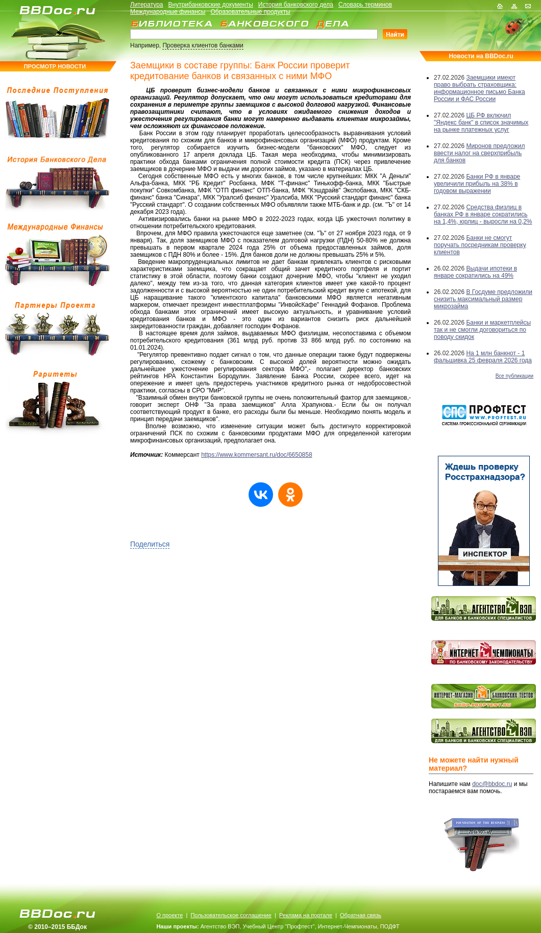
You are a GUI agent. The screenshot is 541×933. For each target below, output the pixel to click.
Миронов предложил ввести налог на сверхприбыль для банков (479, 153)
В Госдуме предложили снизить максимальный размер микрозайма (483, 299)
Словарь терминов (365, 4)
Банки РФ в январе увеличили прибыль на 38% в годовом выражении (477, 183)
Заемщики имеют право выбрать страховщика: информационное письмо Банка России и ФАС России (479, 88)
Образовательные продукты (250, 11)
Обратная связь (360, 915)
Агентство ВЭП (220, 926)
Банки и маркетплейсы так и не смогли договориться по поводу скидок (482, 329)
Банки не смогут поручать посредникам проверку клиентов (480, 245)
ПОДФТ (390, 926)
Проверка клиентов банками (202, 45)
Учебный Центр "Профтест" (279, 926)
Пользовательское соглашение (230, 915)
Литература (146, 4)
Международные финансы (167, 11)
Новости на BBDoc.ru (481, 56)
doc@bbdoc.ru (492, 784)
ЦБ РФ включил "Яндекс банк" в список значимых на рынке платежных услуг (481, 122)
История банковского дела (295, 4)
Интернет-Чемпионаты (347, 926)
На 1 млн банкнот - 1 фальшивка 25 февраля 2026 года (483, 357)
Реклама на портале (305, 915)
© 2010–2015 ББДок (57, 926)
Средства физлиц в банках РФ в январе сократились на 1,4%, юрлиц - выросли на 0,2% (483, 214)
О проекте (169, 915)
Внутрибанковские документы (210, 4)
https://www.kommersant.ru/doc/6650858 (256, 454)
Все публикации (514, 376)
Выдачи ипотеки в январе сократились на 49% (475, 272)
